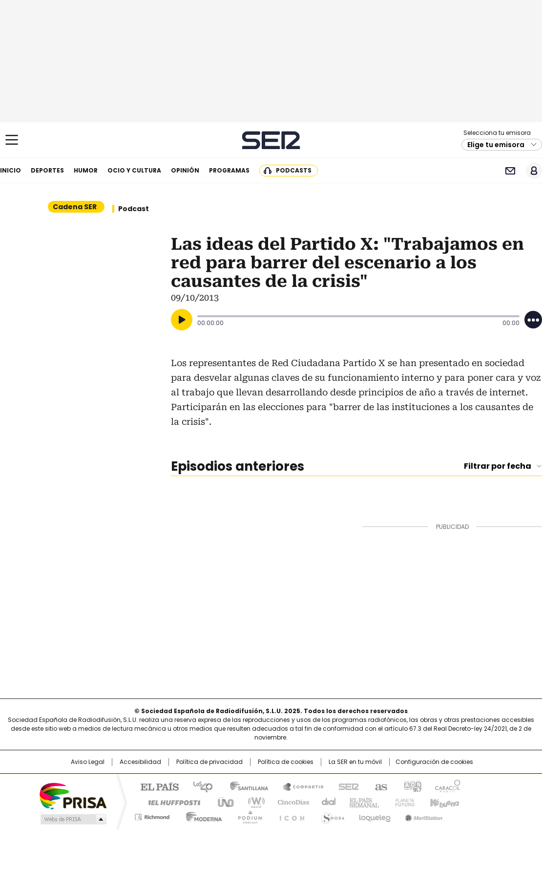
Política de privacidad (209, 762)
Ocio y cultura (134, 170)
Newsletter (510, 171)
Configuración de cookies (434, 762)
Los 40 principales (199, 786)
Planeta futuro (402, 801)
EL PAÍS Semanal (361, 801)
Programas (229, 170)
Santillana (244, 786)
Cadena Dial (326, 801)
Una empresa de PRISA (73, 795)
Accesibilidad (140, 762)
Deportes (47, 170)
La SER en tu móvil (355, 762)
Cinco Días (290, 801)
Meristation (422, 815)
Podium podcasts (247, 815)
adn (411, 786)
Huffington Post (170, 801)
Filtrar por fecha (497, 466)
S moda (331, 815)
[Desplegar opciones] (533, 319)
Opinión (185, 170)
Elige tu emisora (495, 145)
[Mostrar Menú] (11, 139)
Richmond (152, 815)
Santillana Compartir (299, 786)
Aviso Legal (87, 762)
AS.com (379, 786)
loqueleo (374, 815)
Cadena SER (271, 140)
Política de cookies (285, 762)
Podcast (133, 209)
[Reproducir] (181, 319)
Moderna (201, 815)
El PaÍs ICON (289, 815)
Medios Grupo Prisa (72, 819)
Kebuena (443, 801)
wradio (252, 801)
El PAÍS (156, 786)
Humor (86, 170)
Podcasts (294, 170)
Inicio (10, 170)
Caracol (447, 786)
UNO (222, 801)
